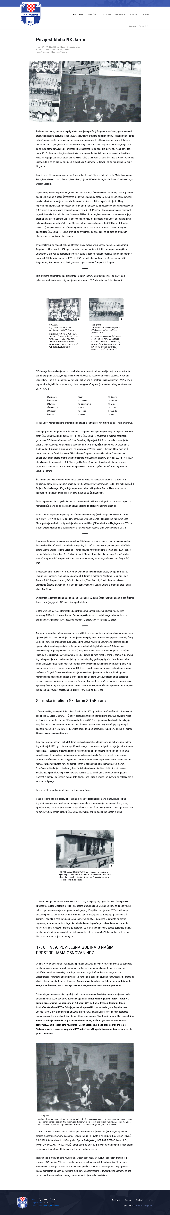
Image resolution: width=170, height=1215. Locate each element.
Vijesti (107, 14)
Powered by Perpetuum (144, 1206)
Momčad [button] (92, 14)
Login (146, 14)
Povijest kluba (144, 26)
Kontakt (134, 14)
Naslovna (78, 14)
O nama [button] (119, 14)
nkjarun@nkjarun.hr (51, 1206)
